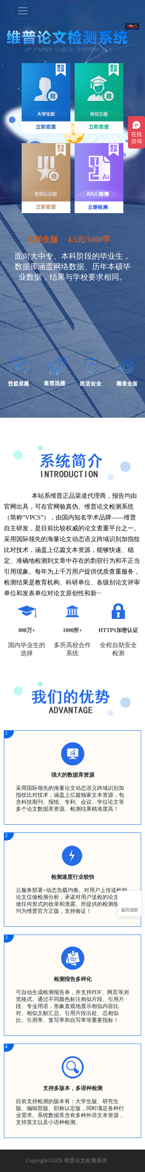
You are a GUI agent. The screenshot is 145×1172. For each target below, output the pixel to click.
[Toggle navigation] (23, 11)
